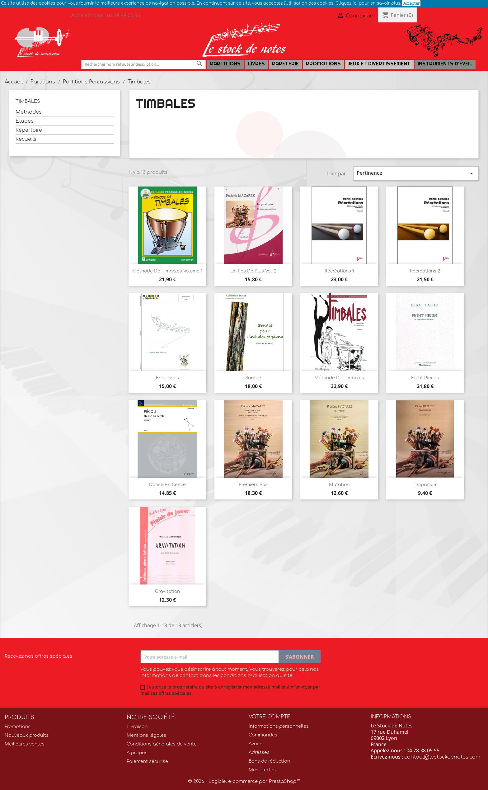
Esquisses (167, 378)
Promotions (323, 63)
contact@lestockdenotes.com (442, 757)
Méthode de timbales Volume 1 (167, 271)
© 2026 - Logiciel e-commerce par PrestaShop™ (244, 781)
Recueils (26, 139)
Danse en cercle (167, 484)
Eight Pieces (425, 378)
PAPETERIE (285, 63)
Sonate (253, 378)
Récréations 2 (425, 271)
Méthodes (29, 112)
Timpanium (425, 484)
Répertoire (29, 130)
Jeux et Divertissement (379, 63)
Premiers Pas (253, 484)
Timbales (28, 101)
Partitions (225, 63)
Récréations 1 (339, 271)
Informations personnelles (279, 726)
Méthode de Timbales (339, 378)
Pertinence (416, 173)
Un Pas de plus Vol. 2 (253, 271)
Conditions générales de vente (162, 744)
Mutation (339, 484)
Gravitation (167, 591)
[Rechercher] (143, 64)
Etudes (25, 121)
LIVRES (256, 63)
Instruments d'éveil (445, 63)
